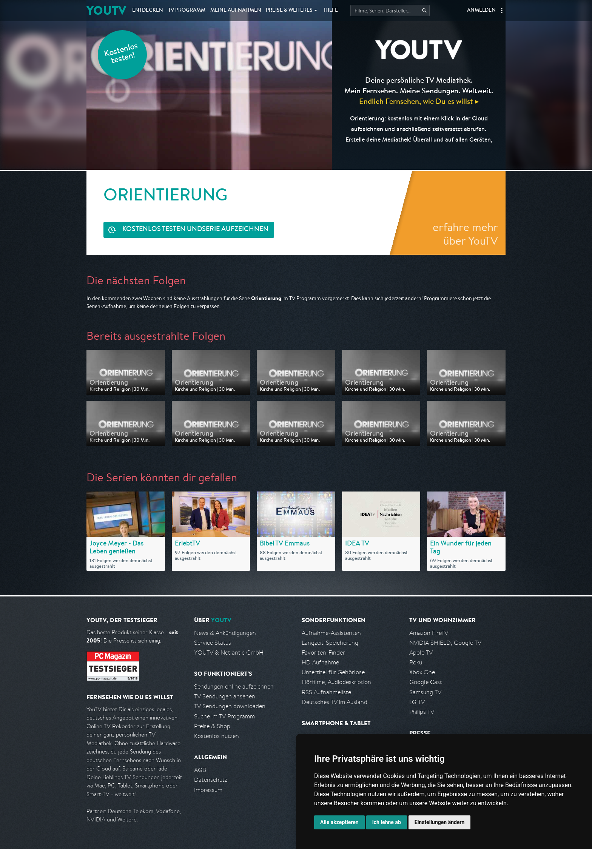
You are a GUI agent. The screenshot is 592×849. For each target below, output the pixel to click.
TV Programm (186, 10)
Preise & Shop (212, 726)
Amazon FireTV (428, 633)
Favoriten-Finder (323, 652)
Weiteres (289, 10)
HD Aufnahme (320, 662)
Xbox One (422, 672)
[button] (502, 10)
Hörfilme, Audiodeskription (336, 682)
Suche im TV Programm (224, 716)
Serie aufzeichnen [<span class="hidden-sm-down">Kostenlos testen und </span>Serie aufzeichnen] (195, 230)
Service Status (212, 643)
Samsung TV (425, 692)
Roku (415, 662)
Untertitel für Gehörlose (333, 672)
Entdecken (147, 10)
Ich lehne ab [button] (386, 822)
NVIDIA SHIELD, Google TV (445, 643)
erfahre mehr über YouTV (465, 233)
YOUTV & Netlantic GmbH (229, 652)
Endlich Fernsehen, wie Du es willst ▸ (419, 101)
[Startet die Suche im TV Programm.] (390, 10)
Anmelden (481, 10)
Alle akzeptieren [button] (339, 822)
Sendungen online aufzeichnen (234, 686)
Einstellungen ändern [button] (440, 822)
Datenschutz (210, 780)
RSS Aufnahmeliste (326, 692)
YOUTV (106, 10)
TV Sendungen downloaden (229, 706)
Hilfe (331, 10)
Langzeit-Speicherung (330, 643)
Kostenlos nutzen (216, 736)
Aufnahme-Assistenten (331, 633)
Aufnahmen (235, 10)
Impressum (208, 790)
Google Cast (425, 682)
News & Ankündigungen (225, 633)
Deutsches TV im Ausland (334, 702)
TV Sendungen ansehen (224, 696)
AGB (200, 770)
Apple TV (421, 652)
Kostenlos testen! (121, 54)
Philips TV (421, 712)
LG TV (417, 702)
